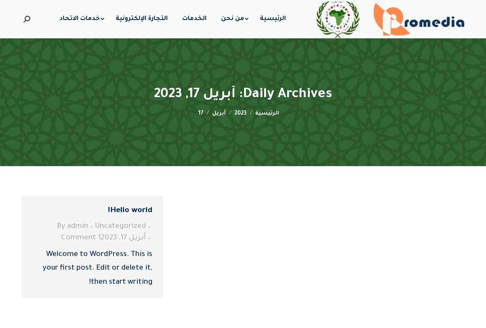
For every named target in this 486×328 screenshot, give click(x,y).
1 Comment (81, 238)
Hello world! (130, 211)
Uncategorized (120, 227)
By (72, 227)
